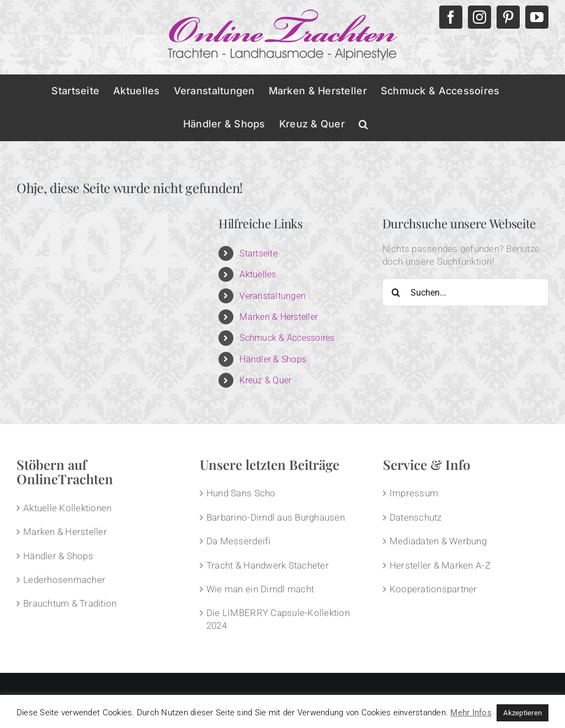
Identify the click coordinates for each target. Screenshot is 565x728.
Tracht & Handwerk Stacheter (267, 565)
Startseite (258, 253)
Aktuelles (257, 274)
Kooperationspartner (433, 589)
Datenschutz (416, 517)
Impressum (414, 493)
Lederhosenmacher (64, 579)
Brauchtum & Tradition (69, 603)
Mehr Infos (471, 713)
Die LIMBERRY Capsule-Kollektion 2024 (278, 618)
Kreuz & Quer (265, 380)
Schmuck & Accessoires (286, 338)
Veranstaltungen (272, 296)
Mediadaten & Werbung (438, 541)
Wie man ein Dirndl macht (260, 589)
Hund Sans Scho (241, 493)
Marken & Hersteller (278, 317)
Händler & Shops (272, 359)
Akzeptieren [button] (522, 713)
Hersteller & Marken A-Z (440, 565)
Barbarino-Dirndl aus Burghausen (275, 517)
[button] (363, 124)
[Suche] (396, 292)
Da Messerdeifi (238, 541)
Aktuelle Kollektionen (67, 507)
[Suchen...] (465, 292)
